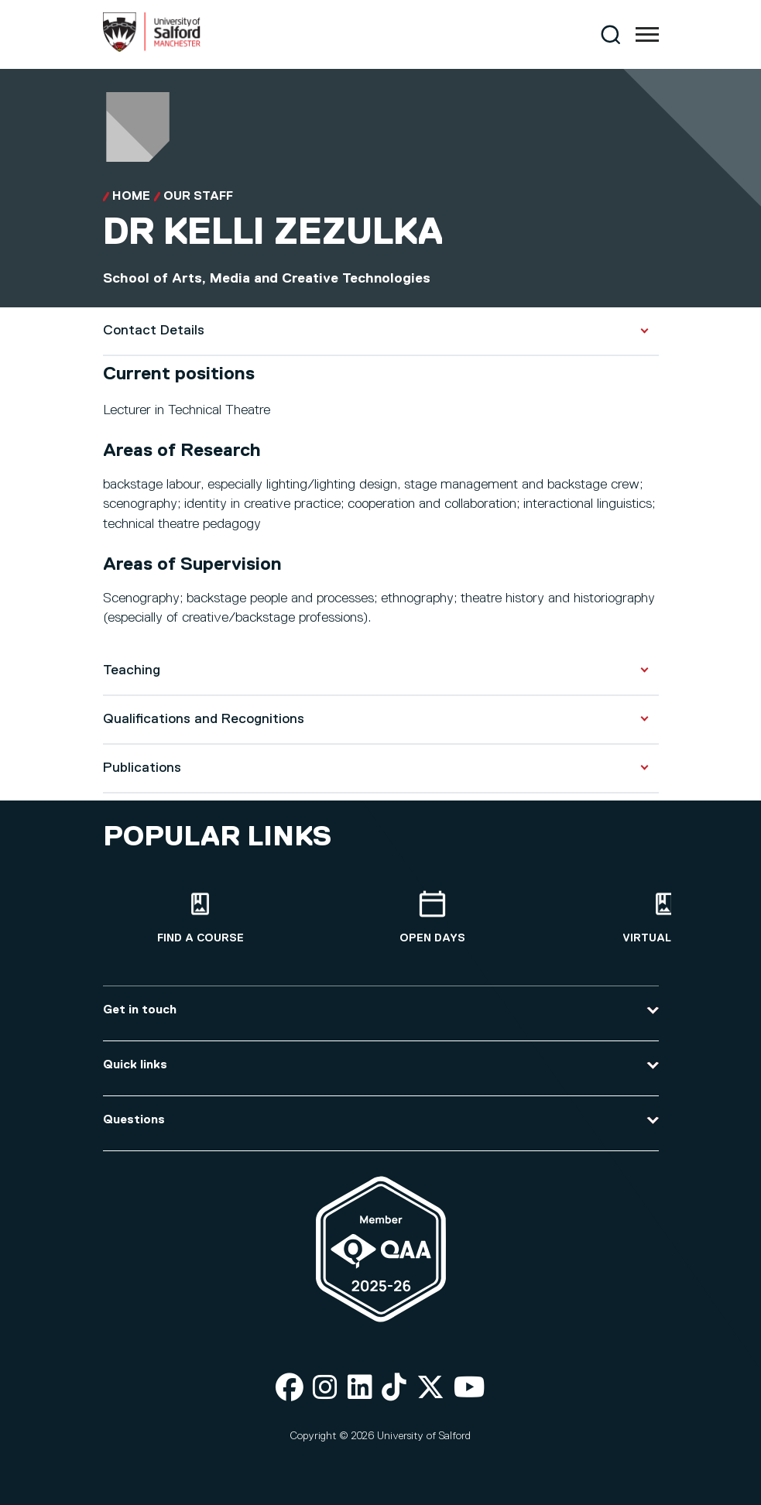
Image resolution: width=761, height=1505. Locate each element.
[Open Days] (432, 918)
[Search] (610, 34)
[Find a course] (200, 918)
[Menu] (647, 35)
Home (131, 196)
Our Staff (198, 196)
